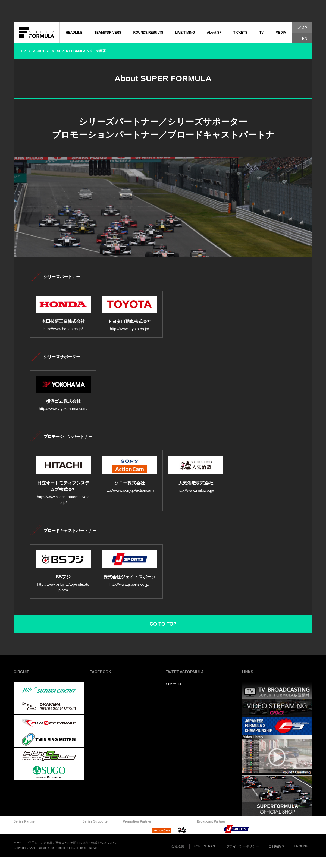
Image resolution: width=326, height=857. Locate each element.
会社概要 (177, 846)
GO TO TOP (162, 624)
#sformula (173, 684)
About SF (214, 32)
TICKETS (240, 32)
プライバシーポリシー (242, 846)
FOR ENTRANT (205, 846)
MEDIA (280, 32)
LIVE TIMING (185, 32)
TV (261, 32)
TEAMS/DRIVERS (108, 32)
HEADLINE (74, 32)
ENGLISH (301, 846)
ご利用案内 (276, 846)
